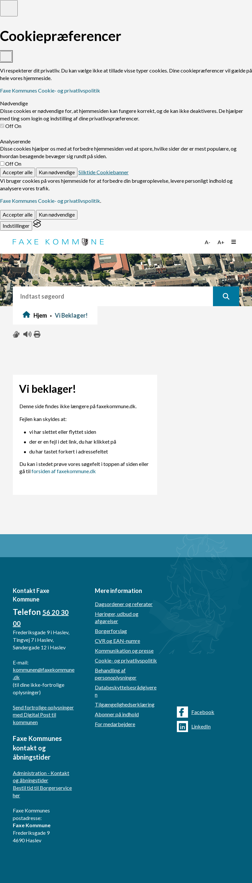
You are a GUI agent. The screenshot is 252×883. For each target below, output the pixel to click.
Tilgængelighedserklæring (125, 704)
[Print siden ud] (37, 334)
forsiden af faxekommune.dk (64, 471)
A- (207, 242)
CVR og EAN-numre (117, 641)
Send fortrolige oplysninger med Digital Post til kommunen (43, 714)
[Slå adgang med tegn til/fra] (16, 334)
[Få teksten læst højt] (27, 334)
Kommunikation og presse (124, 650)
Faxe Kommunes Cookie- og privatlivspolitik (50, 90)
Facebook (195, 712)
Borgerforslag (111, 631)
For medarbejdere (115, 724)
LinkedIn (194, 726)
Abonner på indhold (117, 714)
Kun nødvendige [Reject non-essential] (57, 172)
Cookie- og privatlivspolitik (126, 660)
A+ (221, 242)
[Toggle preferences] (9, 8)
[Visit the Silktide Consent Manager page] (37, 225)
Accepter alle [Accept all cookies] (17, 172)
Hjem (40, 315)
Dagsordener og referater (124, 604)
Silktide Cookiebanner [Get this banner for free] (103, 172)
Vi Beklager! (71, 315)
